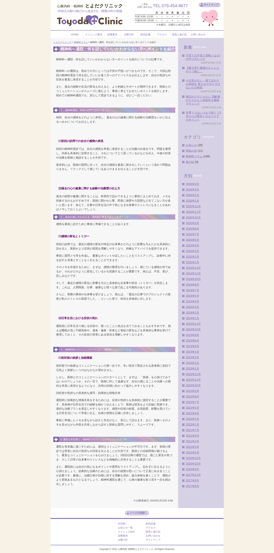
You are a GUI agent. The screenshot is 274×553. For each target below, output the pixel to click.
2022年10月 (193, 385)
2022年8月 (192, 396)
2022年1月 (192, 424)
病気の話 (191, 150)
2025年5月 (192, 245)
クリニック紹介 (126, 531)
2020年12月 (193, 458)
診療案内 (112, 34)
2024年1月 (192, 318)
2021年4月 (192, 441)
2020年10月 (193, 463)
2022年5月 (192, 407)
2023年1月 (192, 368)
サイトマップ (211, 4)
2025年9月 (192, 223)
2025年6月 (192, 239)
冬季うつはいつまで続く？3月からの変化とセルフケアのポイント (203, 116)
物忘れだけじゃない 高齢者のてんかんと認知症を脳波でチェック (203, 100)
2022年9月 (192, 391)
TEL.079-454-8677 (170, 5)
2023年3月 (192, 357)
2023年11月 (193, 323)
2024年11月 (193, 273)
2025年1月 (192, 262)
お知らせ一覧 (125, 527)
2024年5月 (192, 295)
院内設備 (145, 34)
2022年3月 (192, 419)
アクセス (162, 34)
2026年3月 (192, 189)
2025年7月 (192, 234)
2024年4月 (192, 301)
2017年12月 (193, 474)
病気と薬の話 (179, 34)
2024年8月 (192, 284)
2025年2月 (192, 256)
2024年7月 (192, 290)
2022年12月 (193, 374)
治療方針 (129, 34)
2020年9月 (192, 469)
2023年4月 (192, 351)
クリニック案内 (93, 34)
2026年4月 (192, 184)
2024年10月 (193, 279)
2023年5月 (192, 346)
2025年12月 (193, 206)
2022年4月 (192, 413)
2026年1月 (192, 200)
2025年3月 (192, 251)
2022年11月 (193, 379)
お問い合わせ (198, 34)
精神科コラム (194, 156)
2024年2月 (192, 312)
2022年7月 (192, 402)
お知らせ (191, 145)
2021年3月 (192, 446)
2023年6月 (192, 340)
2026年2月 (192, 195)
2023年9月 (192, 335)
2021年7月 (192, 430)
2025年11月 (193, 212)
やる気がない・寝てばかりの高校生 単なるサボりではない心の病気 (203, 84)
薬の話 (190, 161)
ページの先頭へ (137, 513)
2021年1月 (192, 452)
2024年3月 (192, 307)
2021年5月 (192, 435)
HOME (74, 34)
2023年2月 (192, 363)
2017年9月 (192, 480)
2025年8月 (192, 228)
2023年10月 (193, 329)
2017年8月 (192, 486)
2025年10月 (193, 217)
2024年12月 (193, 267)
